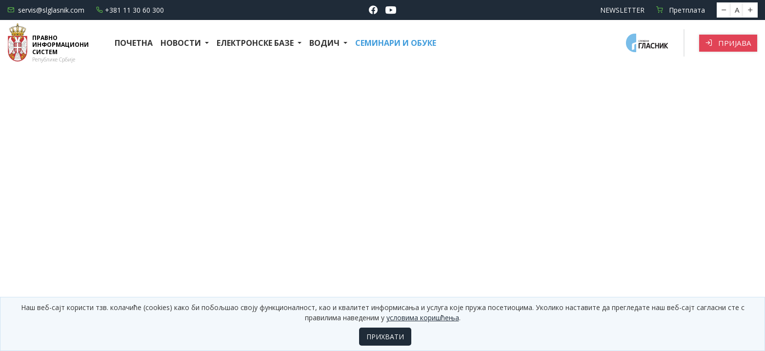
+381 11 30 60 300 (130, 10)
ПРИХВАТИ (385, 336)
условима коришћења (422, 317)
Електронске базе (256, 43)
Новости (182, 43)
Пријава (728, 43)
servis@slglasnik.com (45, 10)
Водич (325, 43)
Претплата (680, 10)
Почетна (134, 43)
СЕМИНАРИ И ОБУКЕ (395, 43)
